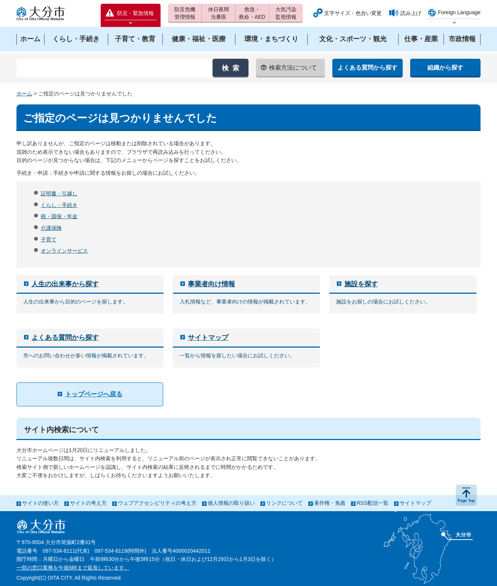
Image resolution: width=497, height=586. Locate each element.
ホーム (24, 94)
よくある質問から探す (65, 337)
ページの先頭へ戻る (466, 495)
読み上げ (410, 13)
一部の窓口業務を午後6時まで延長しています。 (72, 568)
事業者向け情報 (211, 284)
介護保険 (51, 228)
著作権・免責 (329, 503)
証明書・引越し (59, 193)
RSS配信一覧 (372, 503)
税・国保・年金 (59, 216)
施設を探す (361, 284)
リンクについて (284, 503)
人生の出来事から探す (65, 284)
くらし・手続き (59, 205)
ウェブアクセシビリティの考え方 (157, 503)
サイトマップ (208, 337)
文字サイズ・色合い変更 (353, 13)
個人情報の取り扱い (231, 503)
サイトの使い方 (40, 503)
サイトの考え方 (88, 503)
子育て (49, 239)
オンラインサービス (64, 251)
